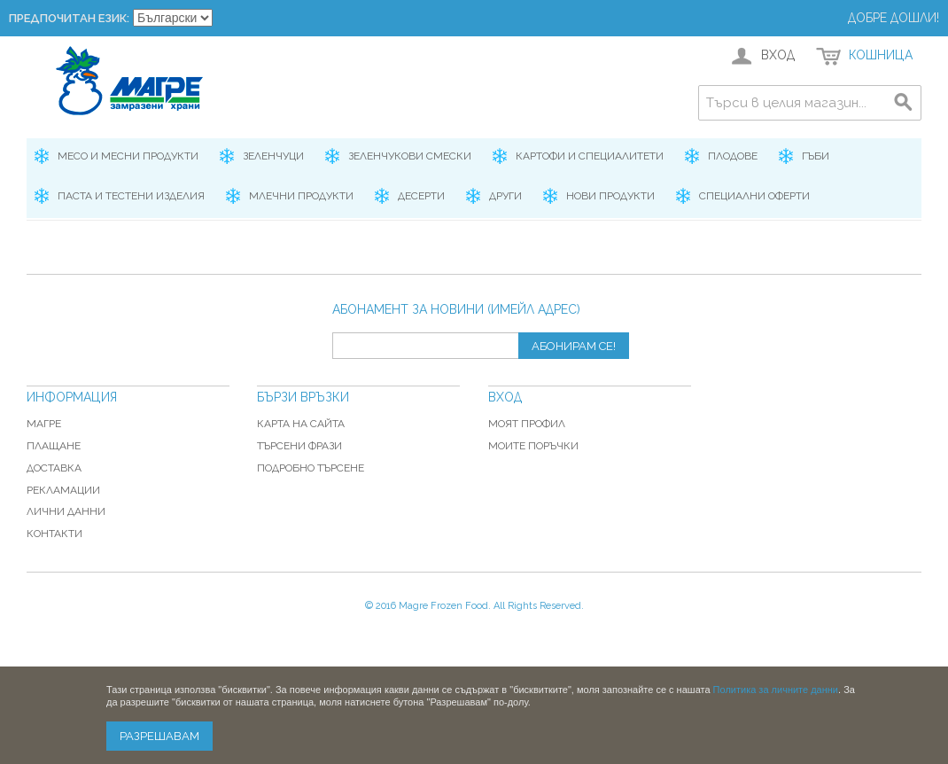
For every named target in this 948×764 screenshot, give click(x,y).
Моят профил (526, 423)
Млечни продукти (301, 196)
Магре (44, 423)
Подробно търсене (310, 468)
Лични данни (66, 511)
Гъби (815, 156)
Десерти (421, 196)
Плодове (733, 156)
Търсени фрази (299, 446)
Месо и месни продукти (128, 156)
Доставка (54, 468)
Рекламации (63, 490)
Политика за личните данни (775, 689)
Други (505, 196)
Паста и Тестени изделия (131, 196)
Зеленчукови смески (409, 156)
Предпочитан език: (69, 18)
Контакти (54, 533)
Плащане (54, 446)
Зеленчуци (273, 156)
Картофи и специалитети (590, 156)
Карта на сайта (301, 423)
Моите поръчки (533, 446)
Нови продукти (610, 196)
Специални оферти (754, 196)
